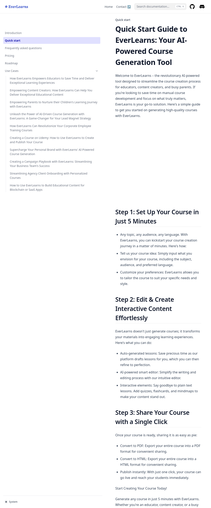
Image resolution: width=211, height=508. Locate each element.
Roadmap (11, 50)
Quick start (12, 27)
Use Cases (25, 58)
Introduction (13, 20)
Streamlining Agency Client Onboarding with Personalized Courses (25, 246)
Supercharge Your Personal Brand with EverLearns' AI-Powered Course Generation (25, 207)
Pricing (9, 42)
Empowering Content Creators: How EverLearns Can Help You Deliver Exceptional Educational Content (27, 98)
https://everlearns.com (114, 408)
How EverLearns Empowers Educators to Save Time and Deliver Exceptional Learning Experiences (26, 73)
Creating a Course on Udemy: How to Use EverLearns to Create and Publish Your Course (27, 187)
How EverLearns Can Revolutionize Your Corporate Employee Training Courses (23, 166)
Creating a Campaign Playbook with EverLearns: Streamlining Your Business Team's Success (27, 228)
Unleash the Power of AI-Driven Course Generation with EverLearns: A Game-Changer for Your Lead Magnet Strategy (27, 143)
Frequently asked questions (23, 35)
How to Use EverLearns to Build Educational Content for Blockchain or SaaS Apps (27, 264)
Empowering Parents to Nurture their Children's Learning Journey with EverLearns (25, 121)
